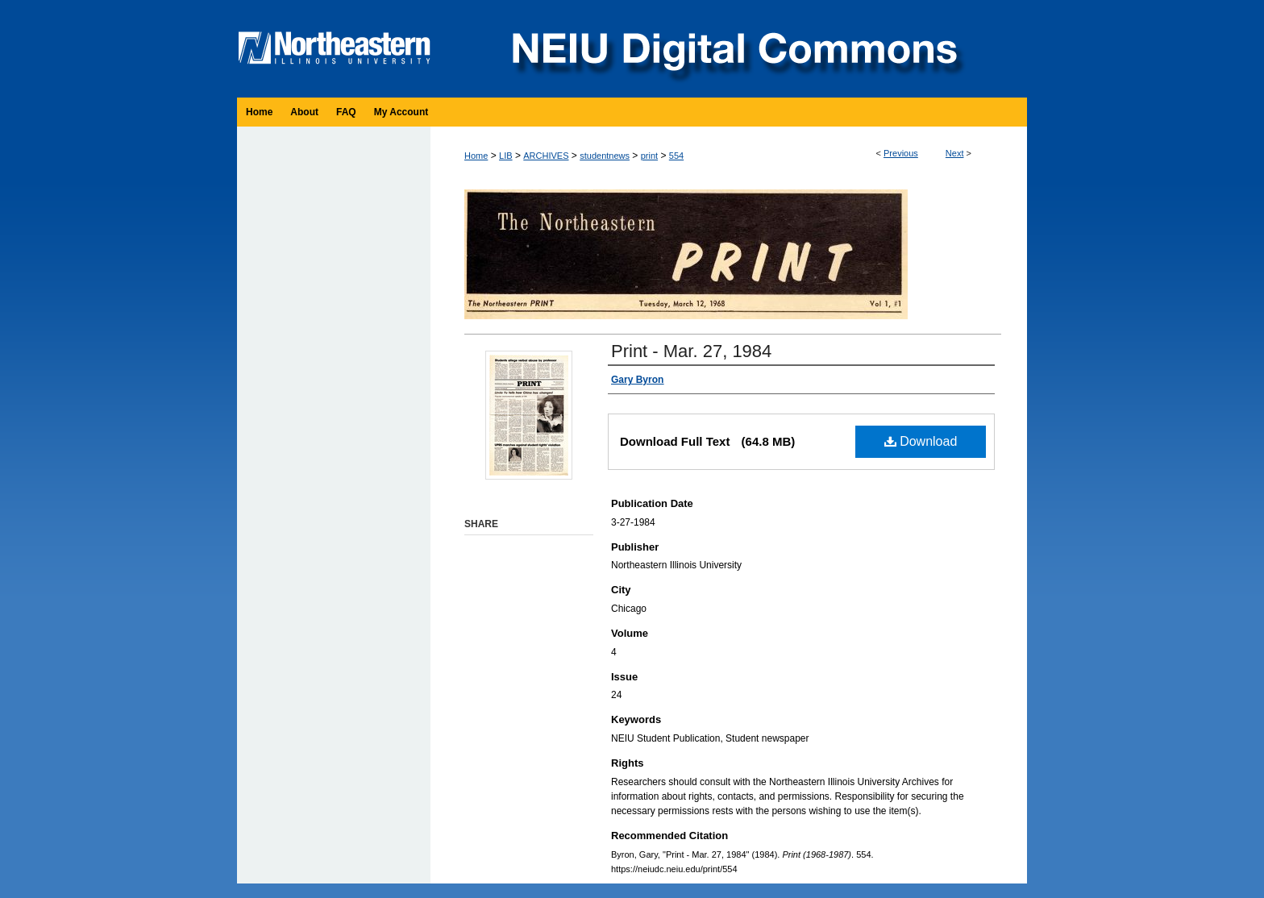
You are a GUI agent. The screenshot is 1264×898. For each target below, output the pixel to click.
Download (921, 441)
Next (955, 153)
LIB (506, 155)
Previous (901, 153)
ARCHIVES (545, 155)
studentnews (605, 155)
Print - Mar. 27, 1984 (691, 351)
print (649, 155)
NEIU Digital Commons (733, 49)
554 (676, 155)
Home (476, 155)
